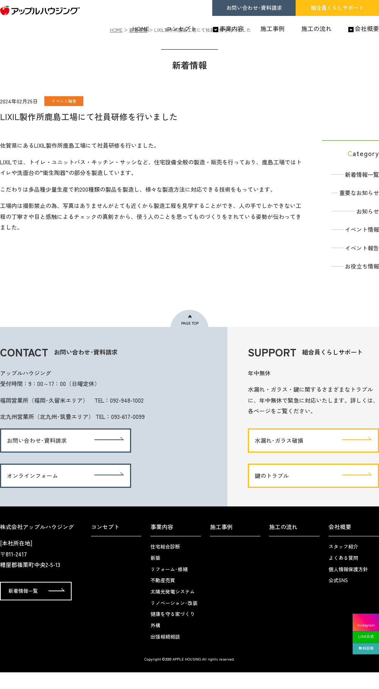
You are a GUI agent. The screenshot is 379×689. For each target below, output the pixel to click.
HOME (140, 28)
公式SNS (338, 596)
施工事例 (272, 28)
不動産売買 (162, 596)
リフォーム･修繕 (169, 585)
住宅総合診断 (165, 563)
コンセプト (181, 28)
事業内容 (231, 28)
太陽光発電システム (172, 608)
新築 (155, 574)
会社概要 (367, 28)
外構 (155, 641)
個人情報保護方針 (348, 585)
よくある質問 (343, 574)
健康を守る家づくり (172, 630)
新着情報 (138, 46)
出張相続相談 (165, 653)
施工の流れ (316, 28)
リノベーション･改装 (173, 619)
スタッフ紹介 (343, 563)
